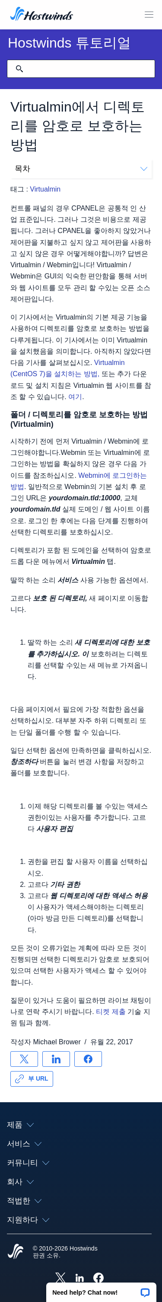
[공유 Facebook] (88, 1059)
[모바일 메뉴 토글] (149, 14)
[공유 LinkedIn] (56, 1059)
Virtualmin (45, 189)
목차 (81, 168)
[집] (42, 14)
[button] (101, 1289)
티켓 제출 (110, 1011)
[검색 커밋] (19, 68)
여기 (75, 396)
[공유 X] (24, 1059)
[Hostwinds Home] (15, 1252)
